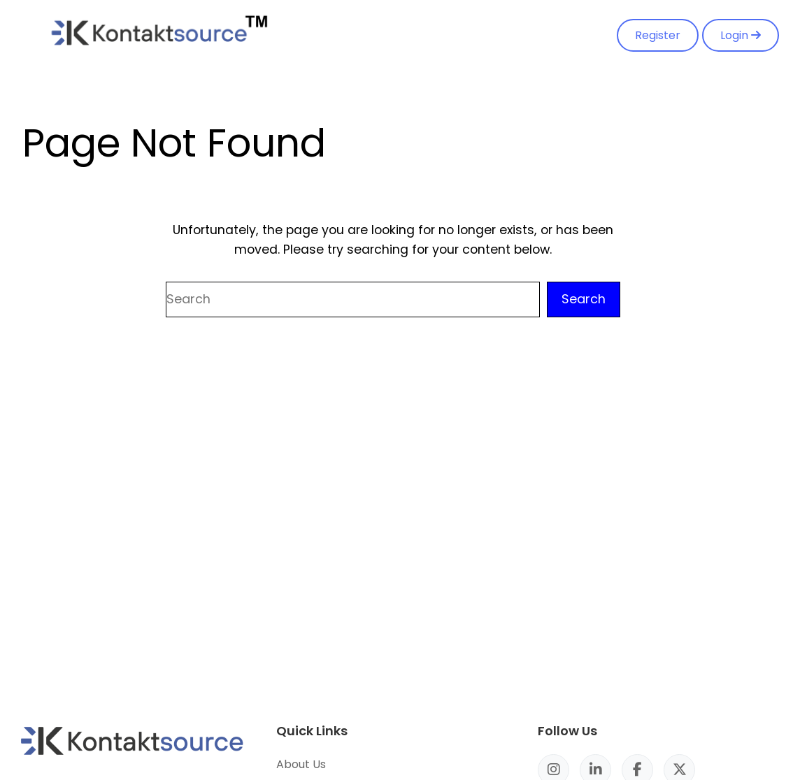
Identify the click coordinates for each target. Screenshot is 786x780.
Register (657, 35)
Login (740, 35)
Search (584, 299)
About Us (301, 764)
